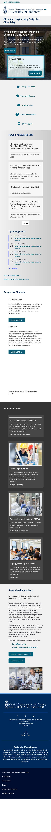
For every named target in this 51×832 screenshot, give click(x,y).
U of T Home (6, 777)
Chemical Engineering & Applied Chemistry (21, 20)
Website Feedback (8, 793)
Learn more (14, 577)
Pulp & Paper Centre (19, 644)
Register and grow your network (20, 434)
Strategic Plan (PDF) (28, 87)
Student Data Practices (9, 789)
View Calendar (13, 268)
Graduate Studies (28, 155)
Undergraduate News (17, 178)
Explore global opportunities (18, 530)
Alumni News (14, 174)
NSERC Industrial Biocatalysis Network (25, 647)
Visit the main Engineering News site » (16, 279)
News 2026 (34, 176)
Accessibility (6, 781)
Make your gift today (16, 484)
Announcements (15, 155)
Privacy (4, 785)
